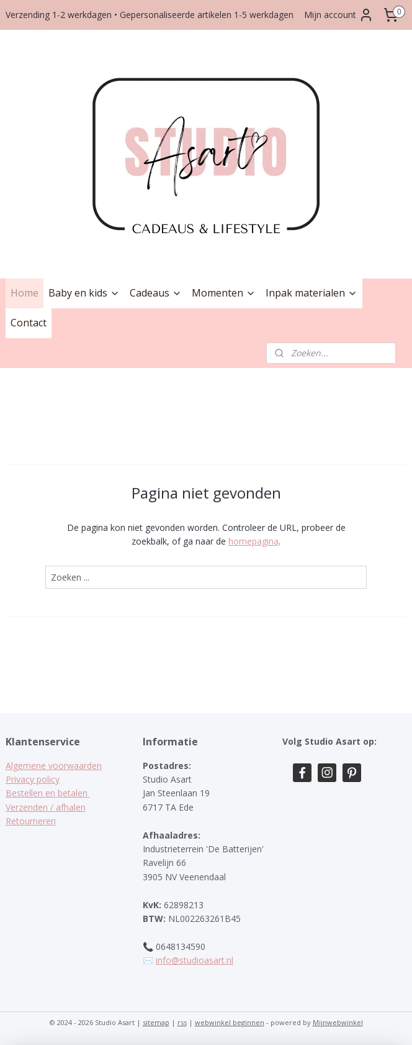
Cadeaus (156, 293)
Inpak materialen (311, 293)
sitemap (156, 1022)
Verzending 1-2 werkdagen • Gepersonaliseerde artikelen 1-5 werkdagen (149, 15)
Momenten (224, 293)
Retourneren (31, 821)
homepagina (253, 541)
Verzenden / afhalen (46, 807)
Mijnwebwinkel (338, 1022)
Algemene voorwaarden (54, 765)
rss (182, 1022)
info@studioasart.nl (194, 960)
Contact (29, 322)
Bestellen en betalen (48, 793)
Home (24, 293)
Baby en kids (84, 293)
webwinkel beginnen (229, 1022)
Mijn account (339, 14)
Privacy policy (33, 779)
